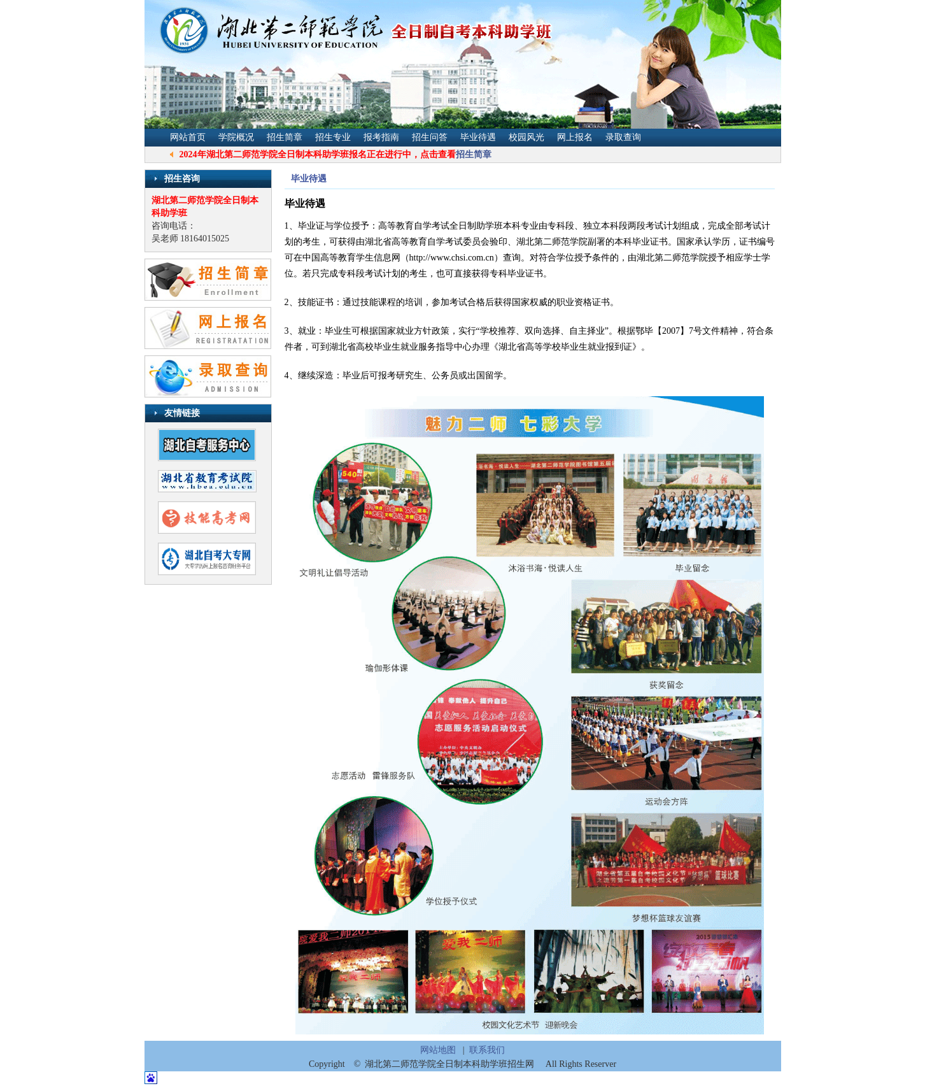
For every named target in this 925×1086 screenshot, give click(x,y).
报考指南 (381, 137)
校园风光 (526, 137)
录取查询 (623, 137)
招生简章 (284, 137)
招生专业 (333, 137)
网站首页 (188, 137)
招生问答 (430, 137)
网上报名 (575, 137)
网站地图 (438, 1050)
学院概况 (236, 137)
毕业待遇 (478, 137)
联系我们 (487, 1050)
